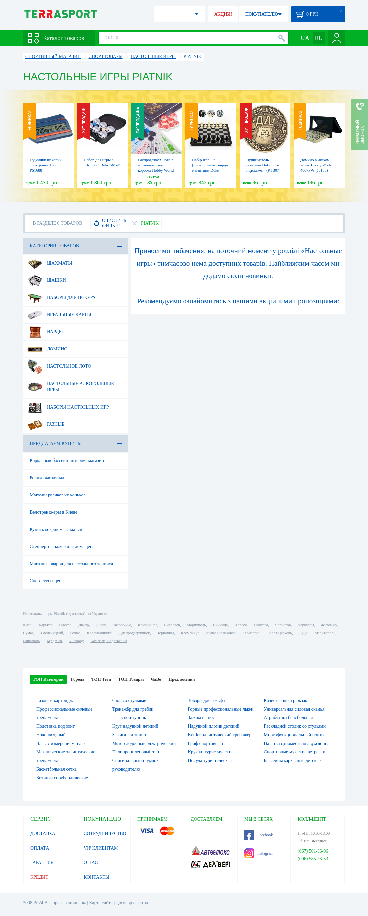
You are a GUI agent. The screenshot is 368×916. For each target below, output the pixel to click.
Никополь (31, 641)
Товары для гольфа (206, 700)
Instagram (258, 853)
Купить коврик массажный (56, 529)
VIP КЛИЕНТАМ (101, 848)
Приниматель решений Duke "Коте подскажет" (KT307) (263, 165)
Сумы (28, 633)
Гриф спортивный (205, 743)
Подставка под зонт (55, 726)
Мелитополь (325, 633)
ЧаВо (156, 679)
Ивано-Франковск (221, 633)
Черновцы (165, 633)
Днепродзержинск (134, 633)
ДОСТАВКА (42, 833)
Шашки (46, 280)
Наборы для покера (61, 297)
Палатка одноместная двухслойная (298, 743)
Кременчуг (189, 633)
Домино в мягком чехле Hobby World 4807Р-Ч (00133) (316, 165)
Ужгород (76, 641)
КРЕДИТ (39, 877)
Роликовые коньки (48, 477)
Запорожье (122, 625)
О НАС (91, 862)
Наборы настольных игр (68, 407)
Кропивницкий (99, 633)
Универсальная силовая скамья (294, 709)
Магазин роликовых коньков (57, 495)
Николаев (172, 625)
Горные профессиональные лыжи (221, 709)
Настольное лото (59, 366)
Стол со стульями (129, 700)
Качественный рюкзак (285, 700)
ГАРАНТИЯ (42, 862)
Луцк (303, 633)
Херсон (241, 625)
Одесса (65, 625)
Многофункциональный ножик (294, 734)
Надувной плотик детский (213, 726)
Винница (220, 625)
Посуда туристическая (210, 760)
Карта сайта (101, 902)
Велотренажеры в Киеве (53, 512)
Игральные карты (59, 314)
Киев (27, 625)
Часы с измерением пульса (62, 743)
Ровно (75, 633)
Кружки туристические (211, 752)
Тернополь (251, 633)
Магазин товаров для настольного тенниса (71, 563)
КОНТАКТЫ (96, 877)
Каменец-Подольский (108, 641)
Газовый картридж (54, 700)
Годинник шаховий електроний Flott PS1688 (46, 165)
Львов (101, 625)
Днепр (83, 625)
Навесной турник (129, 717)
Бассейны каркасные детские (292, 760)
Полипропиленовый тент (136, 752)
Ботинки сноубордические (62, 777)
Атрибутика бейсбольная (288, 717)
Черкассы (306, 625)
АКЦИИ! (223, 14)
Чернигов (283, 625)
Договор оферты (132, 902)
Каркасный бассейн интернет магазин (67, 460)
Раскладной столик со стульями (295, 726)
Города (77, 679)
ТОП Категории (48, 679)
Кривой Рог (147, 625)
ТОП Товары (131, 679)
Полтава (261, 625)
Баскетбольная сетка (56, 769)
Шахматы (49, 263)
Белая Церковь (279, 633)
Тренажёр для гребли (133, 709)
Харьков (45, 625)
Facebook (258, 835)
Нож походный (51, 734)
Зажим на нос (201, 717)
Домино (47, 349)
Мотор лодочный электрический (144, 743)
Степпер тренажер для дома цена (62, 546)
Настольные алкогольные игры (70, 384)
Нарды (45, 332)
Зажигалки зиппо (129, 734)
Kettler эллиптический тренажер (219, 734)
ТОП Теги (101, 679)
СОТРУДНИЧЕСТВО (105, 833)
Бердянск (54, 641)
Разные (46, 424)
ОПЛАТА (39, 848)
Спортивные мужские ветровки (294, 752)
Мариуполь (196, 625)
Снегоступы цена (47, 580)
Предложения (182, 679)
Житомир (329, 625)
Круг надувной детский (135, 726)
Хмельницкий (51, 633)
